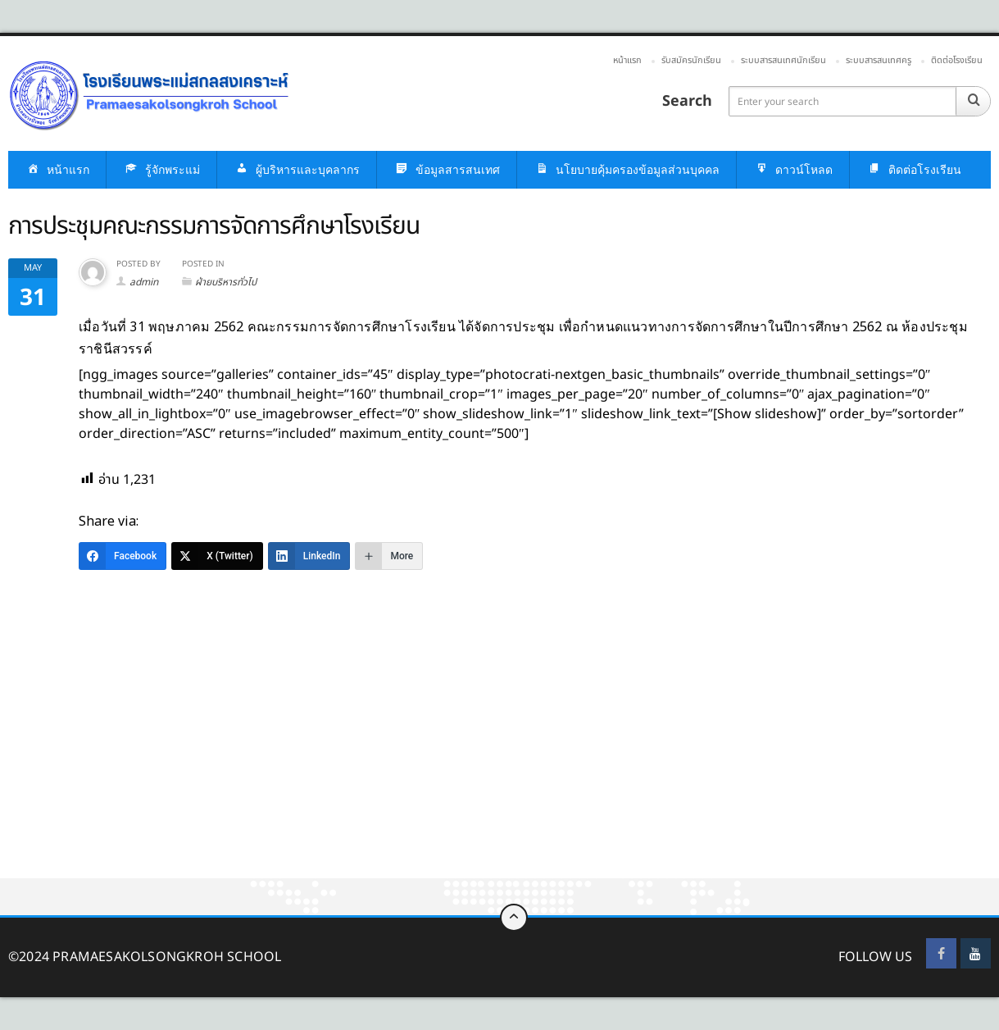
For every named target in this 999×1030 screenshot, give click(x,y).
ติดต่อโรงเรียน (957, 60)
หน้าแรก (627, 60)
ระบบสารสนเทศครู (878, 60)
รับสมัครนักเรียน (691, 60)
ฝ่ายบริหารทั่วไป (226, 282)
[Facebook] (122, 556)
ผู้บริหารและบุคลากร (297, 170)
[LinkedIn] (309, 556)
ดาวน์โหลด (793, 170)
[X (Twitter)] (217, 556)
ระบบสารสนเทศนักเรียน (783, 60)
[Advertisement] (491, 757)
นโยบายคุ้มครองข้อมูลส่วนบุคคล (627, 170)
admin (143, 282)
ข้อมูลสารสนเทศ (446, 170)
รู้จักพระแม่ (161, 170)
